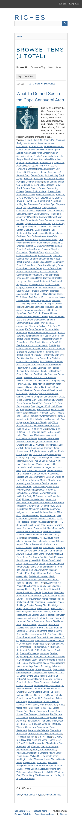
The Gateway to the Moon (36, 714)
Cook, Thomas (52, 284)
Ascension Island (24, 156)
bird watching (51, 175)
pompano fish (49, 567)
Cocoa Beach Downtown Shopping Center (44, 265)
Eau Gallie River (37, 323)
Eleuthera (33, 326)
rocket (45, 599)
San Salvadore (30, 624)
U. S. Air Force (44, 737)
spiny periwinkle (39, 672)
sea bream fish (39, 634)
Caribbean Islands (53, 233)
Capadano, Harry (24, 214)
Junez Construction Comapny (38, 448)
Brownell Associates (45, 194)
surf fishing (21, 701)
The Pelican (22, 717)
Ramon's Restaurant (48, 579)
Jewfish (20, 448)
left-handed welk (54, 470)
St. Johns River (31, 682)
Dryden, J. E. (54, 310)
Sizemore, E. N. (42, 647)
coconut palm (35, 275)
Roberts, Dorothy (33, 599)
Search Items (54, 67)
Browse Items (40, 811)
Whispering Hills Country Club (30, 765)
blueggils (20, 182)
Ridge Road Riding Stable (28, 592)
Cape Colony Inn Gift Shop (33, 226)
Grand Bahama (23, 403)
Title (29, 84)
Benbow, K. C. (55, 172)
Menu (19, 36)
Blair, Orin (38, 178)
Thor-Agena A (32, 721)
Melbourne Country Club (27, 506)
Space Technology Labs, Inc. (47, 666)
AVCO (30, 166)
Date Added (49, 84)
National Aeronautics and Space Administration (38, 531)
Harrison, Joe (57, 409)
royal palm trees (34, 611)
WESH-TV (52, 762)
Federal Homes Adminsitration (42, 332)
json (42, 795)
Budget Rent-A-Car (47, 201)
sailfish (51, 615)
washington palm (24, 759)
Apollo (57, 149)
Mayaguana (22, 493)
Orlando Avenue (31, 544)
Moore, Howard (54, 525)
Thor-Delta (45, 721)
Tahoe (61, 705)
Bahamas (30, 169)
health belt (21, 413)
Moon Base (40, 525)
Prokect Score (53, 573)
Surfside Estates (51, 701)
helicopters (32, 413)
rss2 (59, 795)
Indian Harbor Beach (50, 432)
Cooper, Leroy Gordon (26, 287)
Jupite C (36, 451)
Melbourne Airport (24, 502)
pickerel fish (34, 560)
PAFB (35, 547)
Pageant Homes (46, 547)
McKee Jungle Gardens (33, 499)
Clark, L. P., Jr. (45, 255)
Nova (56, 538)
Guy (33, 406)
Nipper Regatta (31, 538)
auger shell (59, 162)
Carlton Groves (39, 236)
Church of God (52, 252)
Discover (56, 300)
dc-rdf (25, 795)
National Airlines (24, 534)
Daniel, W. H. (36, 294)
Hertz (26, 419)
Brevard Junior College (35, 191)
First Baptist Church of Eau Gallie (46, 342)
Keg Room (52, 451)
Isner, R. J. (29, 445)
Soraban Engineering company (34, 653)
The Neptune (56, 714)
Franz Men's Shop (40, 384)
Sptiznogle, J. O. (56, 672)
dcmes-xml (34, 795)
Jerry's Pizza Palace (54, 445)
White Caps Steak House (36, 769)
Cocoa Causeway (30, 271)
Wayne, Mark (29, 762)
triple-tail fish (56, 733)
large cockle (38, 467)
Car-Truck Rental (36, 233)
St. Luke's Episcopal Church (47, 685)
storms (27, 698)
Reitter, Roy (30, 589)
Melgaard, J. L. (23, 512)
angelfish (40, 149)
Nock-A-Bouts (46, 538)
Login (63, 3)
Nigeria (19, 538)
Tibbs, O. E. (25, 724)
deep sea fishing (57, 297)
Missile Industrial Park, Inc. (43, 518)
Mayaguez (33, 493)
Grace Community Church (50, 400)
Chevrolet (41, 246)
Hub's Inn (54, 425)
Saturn (33, 628)
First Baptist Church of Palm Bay (38, 352)
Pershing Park (46, 557)
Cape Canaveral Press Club (38, 223)
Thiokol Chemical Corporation (43, 717)
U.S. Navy (21, 740)
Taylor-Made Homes (37, 708)
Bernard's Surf (37, 175)
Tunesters (31, 737)
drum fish (43, 310)
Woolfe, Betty (28, 775)
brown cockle (28, 194)
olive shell (36, 541)
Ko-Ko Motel (41, 457)
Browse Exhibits (22, 814)
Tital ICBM (57, 724)
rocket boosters (56, 599)
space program (57, 663)
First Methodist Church (35, 371)
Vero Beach (50, 749)
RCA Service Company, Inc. (37, 586)
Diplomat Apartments (41, 300)
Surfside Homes (23, 705)
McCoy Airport (39, 496)
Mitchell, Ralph (27, 525)
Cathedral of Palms (48, 239)
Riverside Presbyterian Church (42, 595)
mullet (43, 528)
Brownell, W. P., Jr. (31, 198)
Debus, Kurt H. (41, 297)
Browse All (21, 67)
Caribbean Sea (23, 236)
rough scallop (57, 608)
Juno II (27, 451)
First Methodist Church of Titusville (40, 377)
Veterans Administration (27, 753)
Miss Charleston (47, 515)
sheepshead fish (40, 644)
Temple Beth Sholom (26, 711)
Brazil (19, 188)
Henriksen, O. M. (47, 413)
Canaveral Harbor (55, 210)
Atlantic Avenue (41, 156)
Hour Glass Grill (41, 425)
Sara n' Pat (53, 624)
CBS (61, 239)
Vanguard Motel (23, 749)
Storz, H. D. (37, 698)
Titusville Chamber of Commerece (32, 727)
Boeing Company (34, 182)
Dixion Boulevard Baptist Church (46, 303)
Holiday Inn (49, 419)
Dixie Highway (23, 303)
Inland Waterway (37, 435)
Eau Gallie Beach (24, 320)
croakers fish (22, 294)
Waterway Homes (42, 759)
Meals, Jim (51, 499)
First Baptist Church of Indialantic (32, 345)
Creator (37, 84)
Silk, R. (30, 647)
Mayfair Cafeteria (48, 493)
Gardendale (46, 387)
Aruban (54, 153)
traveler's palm (42, 733)
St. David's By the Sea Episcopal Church (35, 676)
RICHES (30, 17)
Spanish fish (59, 669)
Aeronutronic (37, 143)
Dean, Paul (27, 297)
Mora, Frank (33, 528)
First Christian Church (53, 355)
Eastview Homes (57, 316)
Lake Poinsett (22, 464)
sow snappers (35, 663)
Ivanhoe (39, 445)
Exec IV (56, 326)
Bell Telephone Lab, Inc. (35, 172)
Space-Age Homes (25, 669)
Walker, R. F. (36, 756)
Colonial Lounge (50, 275)
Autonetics (21, 166)
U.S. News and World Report (40, 740)
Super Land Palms (53, 698)
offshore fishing (23, 541)
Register (74, 3)
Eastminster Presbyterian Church (32, 316)
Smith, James (46, 650)
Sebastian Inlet (27, 640)
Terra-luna (42, 711)
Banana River (42, 169)
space (46, 663)
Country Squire (23, 291)
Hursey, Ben (54, 429)
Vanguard (35, 746)
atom (18, 795)
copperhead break (47, 287)
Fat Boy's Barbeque (34, 329)
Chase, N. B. (57, 243)
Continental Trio (36, 284)
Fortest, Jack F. (23, 384)
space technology (24, 666)
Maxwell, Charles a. (46, 490)
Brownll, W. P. (47, 198)
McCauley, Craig (24, 496)
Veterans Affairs (47, 753)
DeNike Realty (23, 300)
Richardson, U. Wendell (48, 589)
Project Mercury (38, 573)
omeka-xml (50, 795)
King (25, 454)
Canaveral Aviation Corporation (31, 210)
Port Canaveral (36, 570)
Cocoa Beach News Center (29, 268)
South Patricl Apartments (43, 660)
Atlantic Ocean (30, 159)
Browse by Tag (38, 67)
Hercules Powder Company (42, 416)
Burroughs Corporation (38, 204)
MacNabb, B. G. (23, 486)
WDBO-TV (41, 762)
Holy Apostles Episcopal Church (31, 422)
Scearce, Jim (32, 631)
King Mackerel (35, 454)
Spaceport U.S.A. (43, 669)
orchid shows (48, 541)
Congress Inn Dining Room (29, 278)
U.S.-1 (58, 740)
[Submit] (65, 23)
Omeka (63, 814)
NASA (62, 528)
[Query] (41, 23)
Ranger (19, 583)
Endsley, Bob (45, 326)
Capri (37, 230)
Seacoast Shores (45, 637)
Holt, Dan (60, 419)
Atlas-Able (49, 159)
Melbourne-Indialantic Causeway (44, 509)
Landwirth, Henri (24, 467)
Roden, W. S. (43, 608)
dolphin (19, 307)
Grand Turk (37, 403)
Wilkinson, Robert (24, 772)
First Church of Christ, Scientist (31, 368)
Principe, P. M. (23, 573)
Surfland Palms (35, 701)
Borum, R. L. (27, 185)
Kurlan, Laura (41, 461)
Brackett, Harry (53, 185)
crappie (35, 291)
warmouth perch (50, 756)
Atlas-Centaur (31, 162)
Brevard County (30, 188)
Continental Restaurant (39, 281)
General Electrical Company (29, 397)
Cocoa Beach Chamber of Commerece (34, 259)
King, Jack (29, 457)
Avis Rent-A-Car (41, 166)
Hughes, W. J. (23, 429)
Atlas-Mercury (46, 162)
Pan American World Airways (38, 554)
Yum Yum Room (26, 778)
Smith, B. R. (33, 650)
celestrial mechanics (26, 243)
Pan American (41, 551)
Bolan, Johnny (50, 182)
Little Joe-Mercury (40, 474)
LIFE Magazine (23, 474)
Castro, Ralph (31, 239)
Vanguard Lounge (49, 746)
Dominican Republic (43, 307)
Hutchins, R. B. (23, 432)
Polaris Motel (36, 567)
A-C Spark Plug (29, 140)
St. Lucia (28, 685)
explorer (20, 329)
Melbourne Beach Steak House (49, 502)
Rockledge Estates (55, 602)
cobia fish (57, 255)
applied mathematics (26, 153)
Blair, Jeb (28, 178)
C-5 (24, 207)
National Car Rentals (42, 534)
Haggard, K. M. (43, 406)
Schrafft (43, 631)
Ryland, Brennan (51, 611)
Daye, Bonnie (49, 294)
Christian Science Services (37, 249)
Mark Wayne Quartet (42, 486)
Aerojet (27, 143)
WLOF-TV (52, 772)
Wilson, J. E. (40, 772)
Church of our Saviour (26, 255)
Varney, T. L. (38, 749)
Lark (24, 470)
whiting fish (54, 769)
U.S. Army (57, 737)
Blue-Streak (49, 178)
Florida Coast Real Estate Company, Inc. (45, 380)
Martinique (31, 490)
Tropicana (21, 737)
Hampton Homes (28, 409)
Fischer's (20, 380)
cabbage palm (34, 207)
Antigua (49, 149)
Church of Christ (36, 252)
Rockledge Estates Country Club (31, 605)
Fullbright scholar (32, 387)
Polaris (42, 563)
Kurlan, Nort (54, 461)
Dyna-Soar (21, 313)
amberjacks (29, 149)
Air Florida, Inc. (36, 146)
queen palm (22, 576)
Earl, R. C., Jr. (34, 313)
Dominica (28, 307)
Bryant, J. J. (31, 201)
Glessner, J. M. (29, 400)
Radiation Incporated (38, 576)
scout (50, 631)
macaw (53, 483)
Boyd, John (39, 185)
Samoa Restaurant (35, 621)
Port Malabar (50, 570)
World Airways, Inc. (44, 775)
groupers (25, 406)
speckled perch (23, 672)
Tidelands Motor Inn (41, 724)
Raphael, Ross (32, 583)
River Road (47, 592)
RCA (42, 583)
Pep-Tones (33, 557)
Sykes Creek (51, 705)
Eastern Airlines (49, 313)
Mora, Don (21, 528)
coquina (60, 287)
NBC (56, 534)
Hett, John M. (36, 419)
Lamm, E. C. (49, 464)
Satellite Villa (22, 628)
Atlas (41, 159)
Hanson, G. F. (43, 409)
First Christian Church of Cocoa (31, 358)
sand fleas (42, 624)
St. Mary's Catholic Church (36, 692)
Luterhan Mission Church (43, 480)
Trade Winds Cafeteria (38, 730)
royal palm (21, 611)
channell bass (43, 243)
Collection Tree (22, 811)
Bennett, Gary (23, 175)
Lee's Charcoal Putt (36, 470)
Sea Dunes (53, 634)
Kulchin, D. (28, 461)
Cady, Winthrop (49, 207)
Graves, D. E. (50, 403)
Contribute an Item (44, 814)
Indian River (22, 435)
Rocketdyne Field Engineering (30, 602)
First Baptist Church (49, 336)
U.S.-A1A (20, 743)
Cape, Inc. (29, 230)
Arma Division (43, 153)
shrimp (23, 647)
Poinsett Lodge (31, 563)
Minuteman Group (30, 515)
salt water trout (31, 618)
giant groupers (51, 397)
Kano (43, 451)
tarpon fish (21, 708)
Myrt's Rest (52, 528)
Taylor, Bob (53, 708)
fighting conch (32, 336)
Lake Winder (36, 464)
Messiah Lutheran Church (44, 512)
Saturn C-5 (42, 628)
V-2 (28, 746)
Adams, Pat (48, 140)
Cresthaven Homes (49, 291)
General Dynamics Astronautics (43, 393)
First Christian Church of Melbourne (44, 364)
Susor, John (38, 705)
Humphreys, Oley (39, 429)
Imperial (35, 432)
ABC (40, 140)
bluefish (59, 178)
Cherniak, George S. (26, 246)
